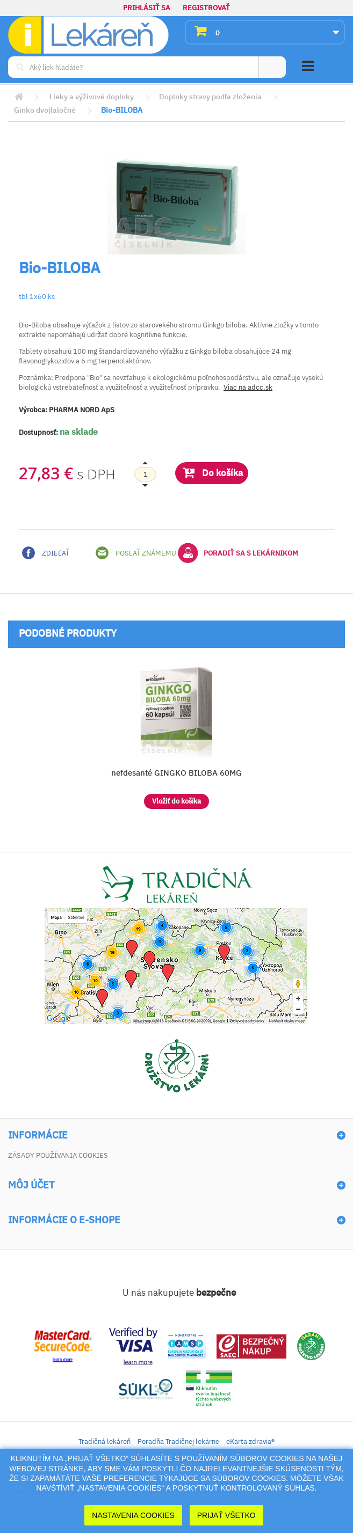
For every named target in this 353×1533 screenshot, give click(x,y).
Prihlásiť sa (146, 7)
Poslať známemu (136, 552)
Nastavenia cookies (133, 1515)
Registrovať (206, 7)
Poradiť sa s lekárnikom (238, 553)
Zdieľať (45, 552)
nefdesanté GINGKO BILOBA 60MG (176, 773)
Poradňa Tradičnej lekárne (178, 1441)
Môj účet (31, 1185)
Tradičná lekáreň (104, 1441)
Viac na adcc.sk (248, 387)
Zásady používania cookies (58, 1155)
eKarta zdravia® (250, 1441)
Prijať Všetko (226, 1515)
